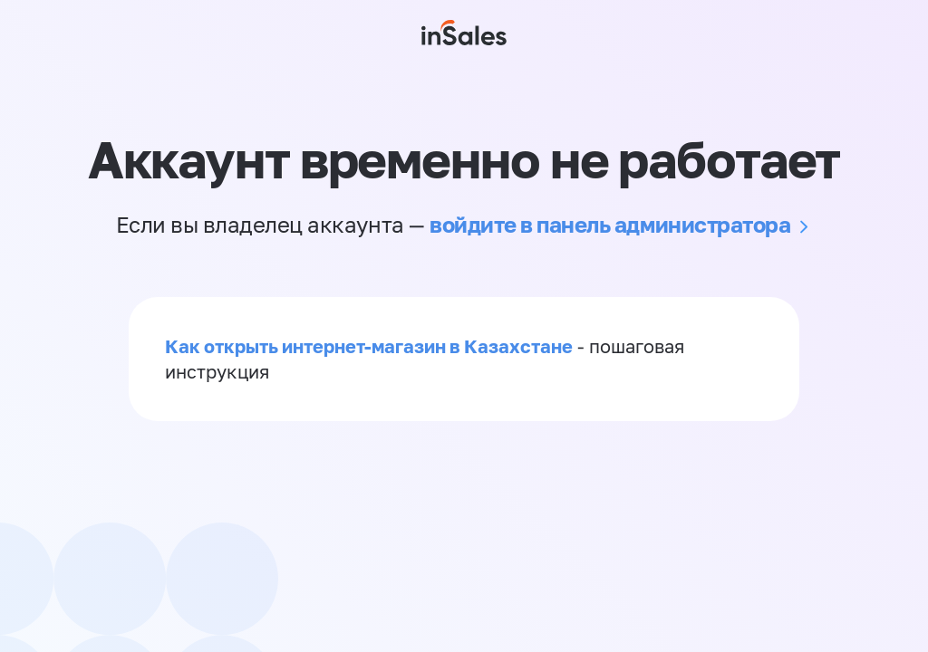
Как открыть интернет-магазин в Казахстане (369, 346)
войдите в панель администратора (610, 224)
